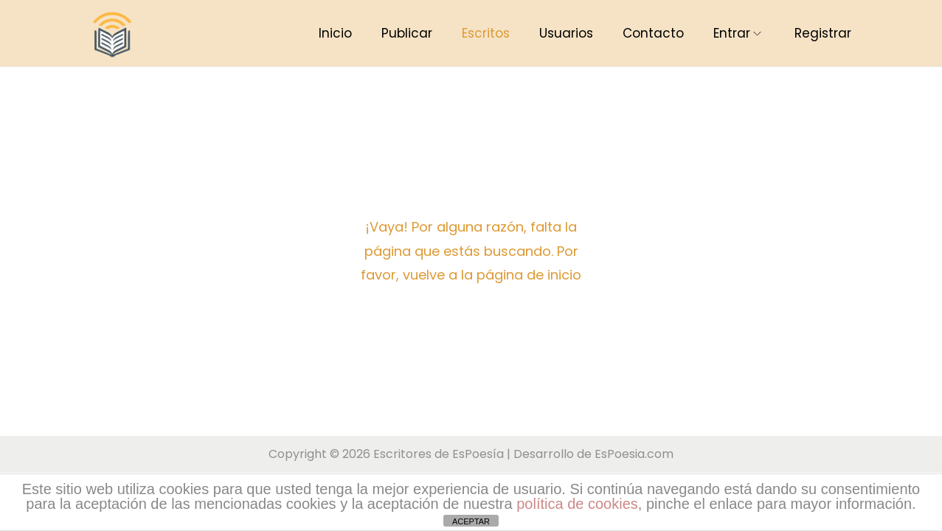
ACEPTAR (471, 521)
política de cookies (577, 504)
